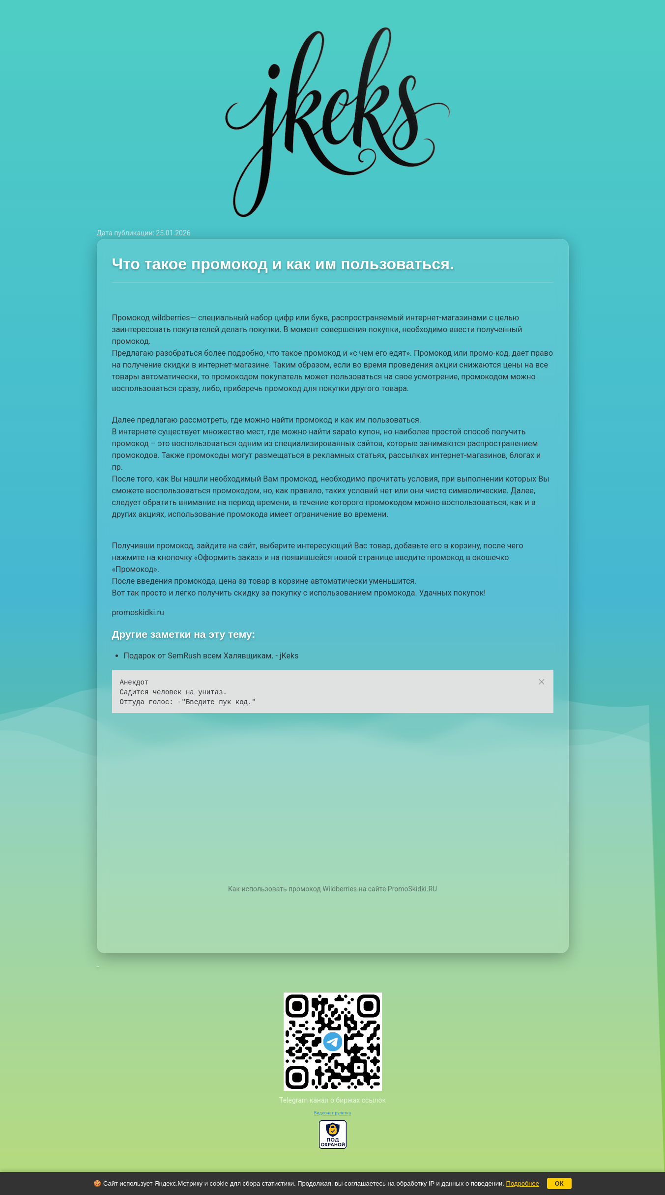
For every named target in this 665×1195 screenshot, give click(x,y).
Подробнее (522, 1183)
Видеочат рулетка (332, 1112)
